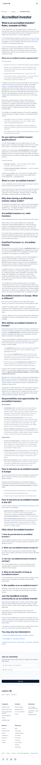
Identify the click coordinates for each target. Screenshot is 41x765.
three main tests (23, 343)
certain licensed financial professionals (12, 84)
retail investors (34, 219)
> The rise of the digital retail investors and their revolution (18, 635)
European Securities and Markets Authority (13, 330)
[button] (20, 665)
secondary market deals (8, 628)
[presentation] (13, 675)
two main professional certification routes (27, 505)
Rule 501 (37, 40)
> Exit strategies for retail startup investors (13, 638)
